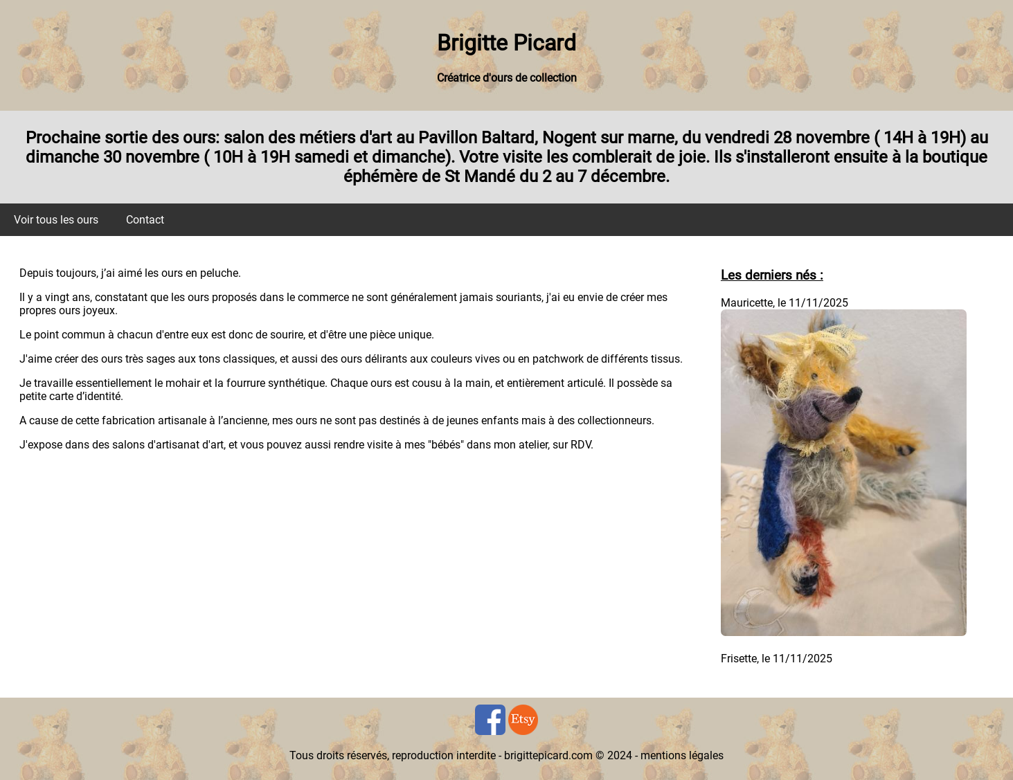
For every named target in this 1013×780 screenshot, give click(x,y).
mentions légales (682, 755)
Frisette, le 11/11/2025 (776, 658)
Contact (145, 219)
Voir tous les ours (56, 219)
